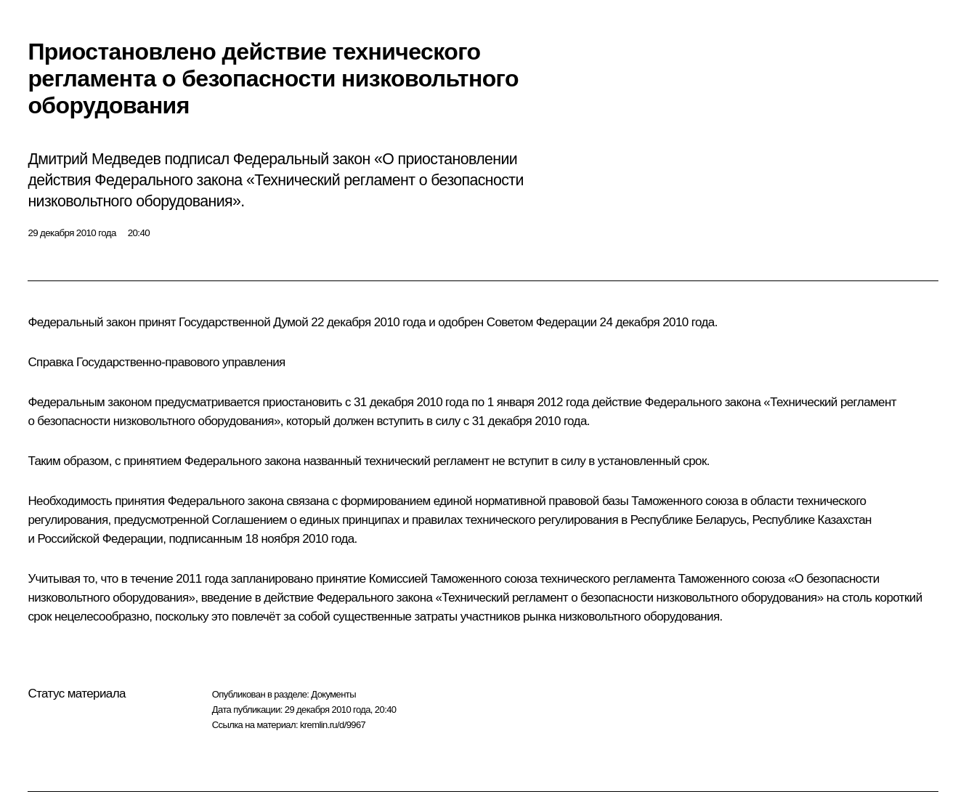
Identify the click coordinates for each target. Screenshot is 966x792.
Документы (333, 694)
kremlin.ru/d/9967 (332, 724)
